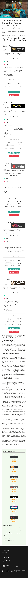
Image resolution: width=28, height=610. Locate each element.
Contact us (5, 562)
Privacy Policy (4, 553)
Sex (4, 543)
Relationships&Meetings (9, 541)
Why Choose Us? (6, 561)
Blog (4, 564)
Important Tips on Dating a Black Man (11, 534)
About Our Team (6, 560)
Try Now (14, 462)
